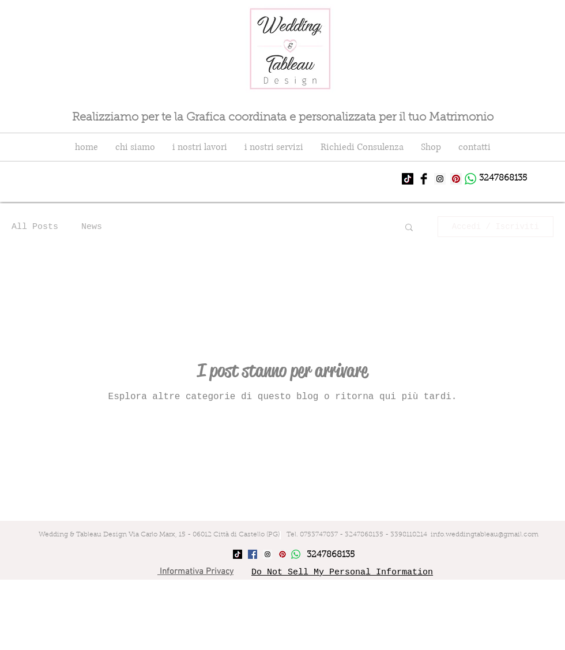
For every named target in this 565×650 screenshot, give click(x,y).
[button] (409, 228)
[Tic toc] (407, 179)
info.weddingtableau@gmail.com (484, 534)
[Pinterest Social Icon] (456, 179)
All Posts (35, 227)
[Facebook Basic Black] (424, 179)
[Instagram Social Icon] (440, 179)
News (91, 227)
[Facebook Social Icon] (252, 554)
